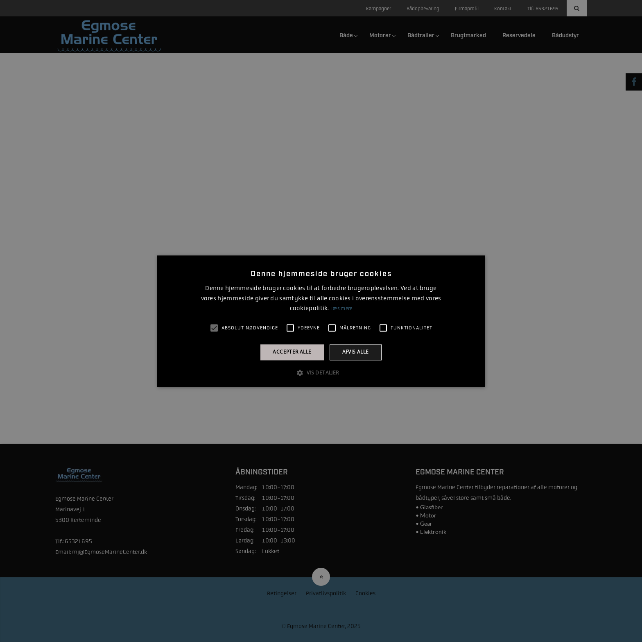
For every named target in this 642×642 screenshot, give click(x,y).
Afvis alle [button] (355, 352)
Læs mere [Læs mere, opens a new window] (341, 309)
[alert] (321, 321)
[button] (321, 372)
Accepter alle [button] (292, 352)
